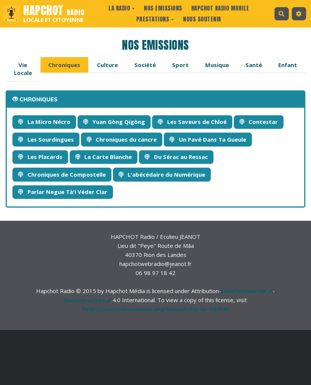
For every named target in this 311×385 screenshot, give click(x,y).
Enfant (287, 65)
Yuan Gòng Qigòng (114, 121)
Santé (253, 65)
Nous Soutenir (202, 19)
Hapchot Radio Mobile (220, 8)
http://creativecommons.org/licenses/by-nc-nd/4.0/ (155, 309)
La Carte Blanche (103, 156)
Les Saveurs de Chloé (192, 121)
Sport (180, 65)
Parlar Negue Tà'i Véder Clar (62, 192)
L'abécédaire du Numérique (162, 174)
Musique (217, 65)
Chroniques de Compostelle (62, 174)
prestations (155, 19)
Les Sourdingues (46, 139)
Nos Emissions (163, 8)
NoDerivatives (84, 300)
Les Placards (40, 156)
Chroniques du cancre (122, 139)
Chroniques (64, 65)
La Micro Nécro (44, 121)
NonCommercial (243, 291)
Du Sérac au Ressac (176, 156)
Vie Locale (23, 68)
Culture (107, 65)
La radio (121, 8)
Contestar (258, 121)
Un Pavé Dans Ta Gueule (207, 139)
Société (145, 65)
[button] (299, 13)
